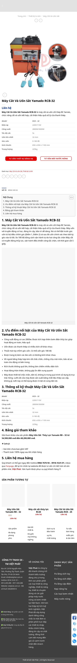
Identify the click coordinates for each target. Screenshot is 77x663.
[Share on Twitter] (12, 176)
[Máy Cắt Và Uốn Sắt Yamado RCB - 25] (63, 495)
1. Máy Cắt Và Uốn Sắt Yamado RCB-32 (20, 201)
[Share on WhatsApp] (4, 176)
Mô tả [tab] (4, 190)
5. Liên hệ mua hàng (12, 213)
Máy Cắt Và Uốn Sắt (51, 16)
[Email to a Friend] (16, 176)
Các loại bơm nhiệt (63, 593)
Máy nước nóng (62, 598)
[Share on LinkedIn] (24, 176)
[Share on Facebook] (8, 176)
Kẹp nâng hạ (60, 588)
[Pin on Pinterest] (20, 176)
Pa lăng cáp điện (62, 583)
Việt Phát (35, 660)
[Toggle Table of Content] (70, 198)
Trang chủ (22, 16)
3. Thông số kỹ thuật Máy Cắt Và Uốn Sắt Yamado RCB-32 (29, 207)
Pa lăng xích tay (62, 573)
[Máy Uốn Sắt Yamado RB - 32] (13, 495)
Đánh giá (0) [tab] (13, 190)
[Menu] (3, 6)
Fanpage (10, 466)
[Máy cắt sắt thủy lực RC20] (38, 495)
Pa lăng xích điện (62, 578)
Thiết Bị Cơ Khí (35, 16)
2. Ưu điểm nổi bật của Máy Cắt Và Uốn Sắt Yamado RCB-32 (30, 204)
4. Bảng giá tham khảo (13, 210)
